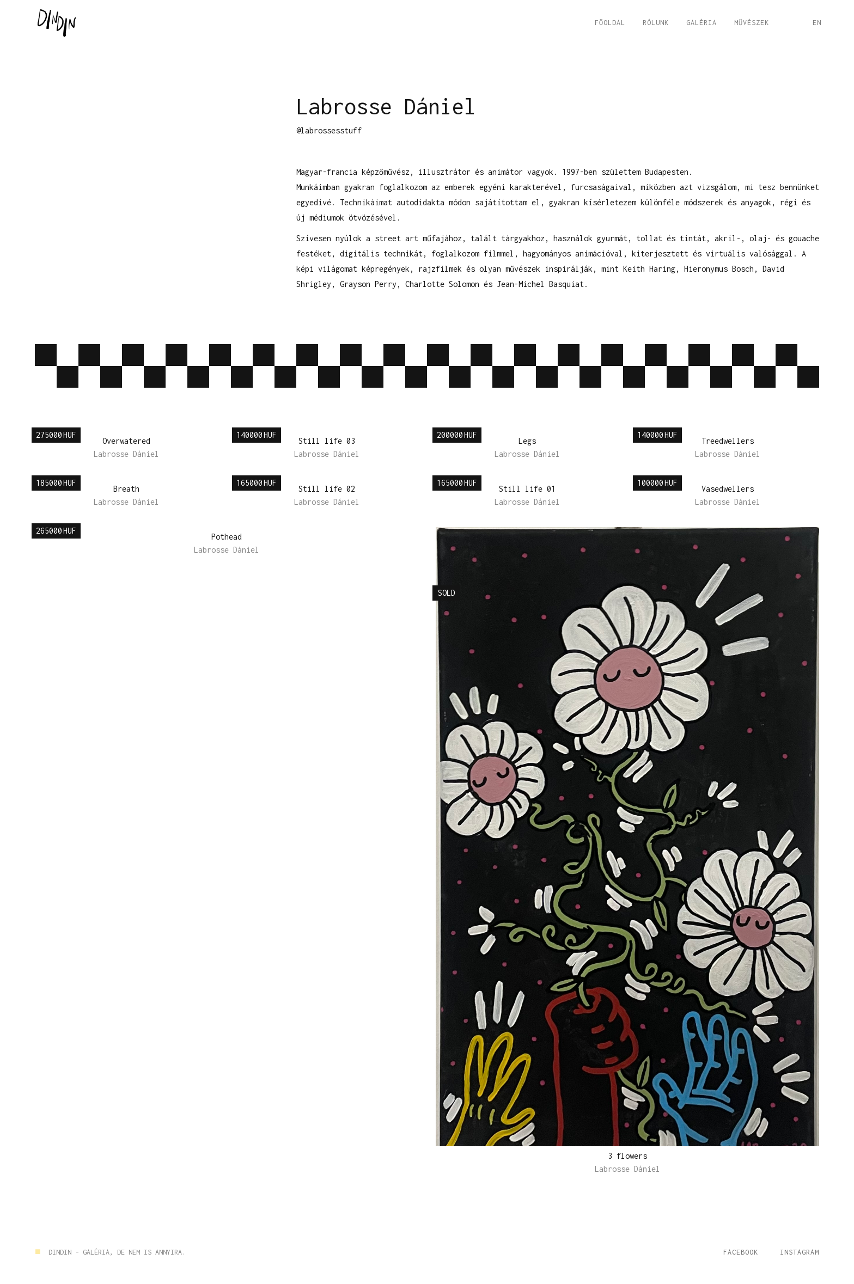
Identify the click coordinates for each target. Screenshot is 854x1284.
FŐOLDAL (610, 23)
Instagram (799, 1252)
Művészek (751, 23)
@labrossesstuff (329, 130)
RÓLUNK (656, 23)
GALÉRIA (701, 23)
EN (817, 23)
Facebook (740, 1252)
